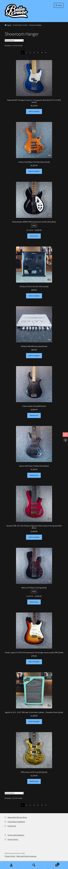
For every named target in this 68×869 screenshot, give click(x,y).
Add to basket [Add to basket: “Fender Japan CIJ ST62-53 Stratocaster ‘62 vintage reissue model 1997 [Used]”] (34, 661)
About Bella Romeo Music (17, 817)
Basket (52, 864)
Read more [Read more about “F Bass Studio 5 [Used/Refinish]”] (34, 415)
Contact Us (12, 826)
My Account (11, 865)
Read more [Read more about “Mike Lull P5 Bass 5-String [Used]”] (34, 602)
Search (34, 865)
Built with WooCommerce (26, 856)
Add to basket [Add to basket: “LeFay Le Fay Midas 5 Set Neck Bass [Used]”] (34, 171)
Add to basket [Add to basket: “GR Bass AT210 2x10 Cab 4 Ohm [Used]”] (34, 296)
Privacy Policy (13, 839)
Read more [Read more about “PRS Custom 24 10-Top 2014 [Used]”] (34, 781)
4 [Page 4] (34, 52)
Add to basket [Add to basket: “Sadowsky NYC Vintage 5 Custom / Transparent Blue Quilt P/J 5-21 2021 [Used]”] (34, 111)
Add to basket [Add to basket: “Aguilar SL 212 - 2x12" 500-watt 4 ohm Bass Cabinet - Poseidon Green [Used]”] (34, 721)
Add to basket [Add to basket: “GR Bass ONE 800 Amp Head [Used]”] (34, 355)
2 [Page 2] (26, 52)
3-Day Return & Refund (16, 822)
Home (9, 25)
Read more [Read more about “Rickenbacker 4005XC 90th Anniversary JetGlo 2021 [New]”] (34, 236)
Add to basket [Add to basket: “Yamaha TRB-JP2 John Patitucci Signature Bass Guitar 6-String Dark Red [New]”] (34, 537)
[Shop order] (14, 40)
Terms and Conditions (16, 835)
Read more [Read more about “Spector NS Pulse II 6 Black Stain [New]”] (34, 475)
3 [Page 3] (30, 52)
